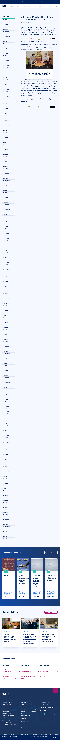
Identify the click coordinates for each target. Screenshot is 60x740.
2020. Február (5, 197)
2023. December (5, 86)
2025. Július (4, 41)
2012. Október (5, 408)
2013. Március (5, 396)
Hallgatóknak (23, 1)
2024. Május (4, 74)
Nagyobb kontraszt (57, 2)
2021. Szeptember (6, 151)
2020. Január (5, 199)
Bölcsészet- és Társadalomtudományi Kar (9, 706)
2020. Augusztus (5, 183)
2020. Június (4, 187)
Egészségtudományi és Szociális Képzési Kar (10, 707)
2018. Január (5, 257)
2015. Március (5, 339)
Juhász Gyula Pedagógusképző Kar (8, 715)
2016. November (5, 291)
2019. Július (4, 214)
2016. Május (4, 305)
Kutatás (24, 6)
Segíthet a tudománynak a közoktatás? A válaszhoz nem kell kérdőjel (10, 637)
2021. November (5, 147)
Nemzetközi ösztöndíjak (6, 671)
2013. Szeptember (6, 382)
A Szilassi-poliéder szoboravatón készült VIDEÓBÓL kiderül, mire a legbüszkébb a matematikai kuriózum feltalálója (29, 638)
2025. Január (5, 55)
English (55, 1)
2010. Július (4, 473)
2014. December (5, 346)
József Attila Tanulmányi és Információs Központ (29, 709)
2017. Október (5, 264)
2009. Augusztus (5, 500)
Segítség (56, 734)
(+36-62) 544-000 (45, 704)
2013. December (5, 375)
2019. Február (5, 226)
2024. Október (5, 62)
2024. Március (5, 79)
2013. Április (5, 394)
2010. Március (5, 483)
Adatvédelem (49, 1)
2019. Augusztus (5, 211)
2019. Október (5, 207)
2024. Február (5, 82)
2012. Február (5, 428)
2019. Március (5, 223)
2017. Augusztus (5, 269)
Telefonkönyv (42, 1)
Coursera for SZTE (5, 676)
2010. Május (4, 478)
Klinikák (22, 725)
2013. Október (5, 380)
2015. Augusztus (5, 327)
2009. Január (5, 517)
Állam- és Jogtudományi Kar (7, 702)
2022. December (5, 115)
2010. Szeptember (6, 469)
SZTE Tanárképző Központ (6, 722)
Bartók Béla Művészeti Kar (7, 704)
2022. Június (4, 130)
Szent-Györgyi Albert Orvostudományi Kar (9, 720)
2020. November (5, 175)
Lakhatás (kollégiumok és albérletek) (46, 669)
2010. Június (4, 476)
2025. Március (5, 50)
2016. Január (5, 315)
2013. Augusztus (5, 384)
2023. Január (5, 113)
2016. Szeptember (6, 296)
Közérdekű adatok (44, 734)
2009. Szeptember (6, 497)
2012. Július (4, 416)
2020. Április (5, 192)
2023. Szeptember (6, 94)
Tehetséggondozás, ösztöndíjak (7, 669)
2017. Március (5, 281)
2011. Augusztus (5, 442)
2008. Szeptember (6, 526)
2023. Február (5, 111)
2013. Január (5, 401)
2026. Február (5, 24)
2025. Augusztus (5, 38)
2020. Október (5, 178)
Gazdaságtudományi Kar (6, 711)
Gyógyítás (30, 6)
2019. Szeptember (6, 209)
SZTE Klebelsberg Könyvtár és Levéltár (28, 676)
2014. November (5, 348)
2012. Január (5, 430)
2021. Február (5, 168)
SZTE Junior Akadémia (25, 673)
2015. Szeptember (6, 324)
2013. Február (5, 399)
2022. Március (5, 137)
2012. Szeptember (6, 411)
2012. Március (5, 425)
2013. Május (4, 392)
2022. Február (5, 139)
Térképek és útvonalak (45, 707)
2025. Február (5, 53)
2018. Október (5, 235)
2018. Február (5, 255)
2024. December (5, 58)
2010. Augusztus (5, 471)
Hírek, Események (47, 6)
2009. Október (5, 495)
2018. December (5, 231)
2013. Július (4, 387)
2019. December (5, 202)
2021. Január (5, 171)
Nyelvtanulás (4, 673)
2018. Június (4, 245)
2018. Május (4, 247)
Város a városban (43, 676)
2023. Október (5, 91)
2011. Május (4, 449)
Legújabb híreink (7, 631)
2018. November (5, 233)
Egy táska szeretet (6, 576)
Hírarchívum (14, 10)
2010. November (5, 464)
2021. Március (5, 166)
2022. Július (4, 127)
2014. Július (4, 358)
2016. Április (5, 308)
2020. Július (4, 185)
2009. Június (4, 505)
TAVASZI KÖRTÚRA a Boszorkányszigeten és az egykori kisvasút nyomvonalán (24, 579)
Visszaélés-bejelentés (35, 734)
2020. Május (4, 190)
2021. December (5, 144)
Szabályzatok (23, 704)
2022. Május (4, 132)
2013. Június (4, 389)
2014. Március (5, 368)
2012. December (5, 404)
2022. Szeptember (6, 123)
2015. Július (4, 329)
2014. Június (4, 360)
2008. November (5, 521)
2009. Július (4, 502)
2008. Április (5, 536)
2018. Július (4, 243)
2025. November (5, 31)
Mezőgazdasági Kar (5, 717)
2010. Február (5, 485)
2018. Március (5, 252)
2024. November (5, 60)
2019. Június (4, 216)
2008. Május (4, 538)
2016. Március (5, 310)
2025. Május (4, 46)
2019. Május (4, 219)
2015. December (5, 317)
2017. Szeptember (6, 267)
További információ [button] (11, 738)
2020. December (5, 173)
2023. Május (4, 103)
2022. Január (5, 142)
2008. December (5, 519)
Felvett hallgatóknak (16, 1)
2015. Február (5, 341)
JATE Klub (23, 681)
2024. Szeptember (6, 65)
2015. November (5, 320)
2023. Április (5, 106)
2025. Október (5, 34)
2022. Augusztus (5, 125)
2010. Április (5, 481)
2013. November (5, 377)
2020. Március (5, 195)
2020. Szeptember (6, 180)
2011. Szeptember (6, 440)
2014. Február (5, 370)
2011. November (5, 435)
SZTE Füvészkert (24, 678)
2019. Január (5, 228)
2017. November (5, 262)
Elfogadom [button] (55, 737)
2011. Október (5, 437)
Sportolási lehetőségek (44, 671)
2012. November (5, 406)
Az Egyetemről (12, 6)
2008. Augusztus (5, 529)
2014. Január (5, 372)
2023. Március (5, 108)
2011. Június (4, 447)
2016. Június (4, 303)
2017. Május (4, 276)
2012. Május (4, 420)
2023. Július (4, 99)
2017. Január (5, 286)
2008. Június (4, 533)
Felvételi (10, 1)
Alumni (36, 1)
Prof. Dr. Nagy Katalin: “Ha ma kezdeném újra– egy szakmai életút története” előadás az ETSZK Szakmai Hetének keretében (37, 582)
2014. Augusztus (5, 356)
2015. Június (19, 10)
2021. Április (5, 163)
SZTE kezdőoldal (4, 1)
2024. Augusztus (5, 67)
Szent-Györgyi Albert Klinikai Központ (27, 724)
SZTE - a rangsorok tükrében (26, 671)
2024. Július (4, 70)
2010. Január (5, 488)
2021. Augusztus (5, 154)
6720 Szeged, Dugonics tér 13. (47, 702)
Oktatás (18, 6)
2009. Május (4, 507)
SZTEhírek (10, 10)
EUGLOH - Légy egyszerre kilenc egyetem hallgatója (9, 679)
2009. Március (5, 512)
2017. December (5, 259)
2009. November (5, 493)
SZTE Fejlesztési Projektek (25, 715)
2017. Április (5, 279)
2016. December (5, 288)
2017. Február (5, 284)
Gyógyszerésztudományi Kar (7, 713)
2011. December (5, 432)
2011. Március (5, 454)
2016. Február (5, 312)
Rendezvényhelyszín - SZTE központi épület (28, 711)
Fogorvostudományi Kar (6, 709)
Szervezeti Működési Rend (25, 706)
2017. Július (4, 272)
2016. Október (5, 293)
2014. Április (5, 365)
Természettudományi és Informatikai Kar (9, 724)
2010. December (5, 461)
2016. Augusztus (5, 298)
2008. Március (5, 541)
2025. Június (4, 43)
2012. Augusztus (5, 413)
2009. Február (5, 514)
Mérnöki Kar (4, 718)
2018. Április (5, 250)
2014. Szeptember (6, 353)
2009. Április (5, 509)
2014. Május (4, 363)
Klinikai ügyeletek (24, 727)
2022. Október (5, 120)
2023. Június (4, 101)
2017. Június (4, 274)
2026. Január (5, 26)
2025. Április (5, 48)
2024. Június (4, 72)
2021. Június (4, 159)
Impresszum (51, 734)
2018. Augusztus (5, 240)
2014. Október (5, 351)
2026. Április (5, 19)
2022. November (5, 118)
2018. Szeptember (6, 238)
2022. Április (5, 135)
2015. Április (5, 336)
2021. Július (4, 156)
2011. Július (4, 445)
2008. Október (5, 524)
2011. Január (5, 459)
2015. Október (5, 322)
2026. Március (5, 22)
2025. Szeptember (6, 36)
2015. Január (5, 344)
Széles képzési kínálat (25, 669)
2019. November (5, 204)
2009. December (5, 490)
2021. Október (5, 149)
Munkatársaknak (29, 1)
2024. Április (5, 77)
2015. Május (4, 334)
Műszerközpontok (38, 6)
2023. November (5, 89)
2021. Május (4, 161)
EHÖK (22, 713)
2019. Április (5, 221)
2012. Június (4, 418)
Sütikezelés (21, 734)
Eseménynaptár (48, 553)
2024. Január (5, 84)
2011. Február (5, 457)
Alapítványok (23, 702)
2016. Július (4, 300)
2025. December (5, 29)
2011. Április (5, 452)
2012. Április (5, 423)
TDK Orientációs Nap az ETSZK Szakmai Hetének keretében (51, 578)
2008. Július (4, 531)
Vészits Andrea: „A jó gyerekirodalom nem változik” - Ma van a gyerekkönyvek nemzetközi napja (48, 637)
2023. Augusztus (5, 96)
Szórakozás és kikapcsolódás (45, 673)
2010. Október (5, 466)
